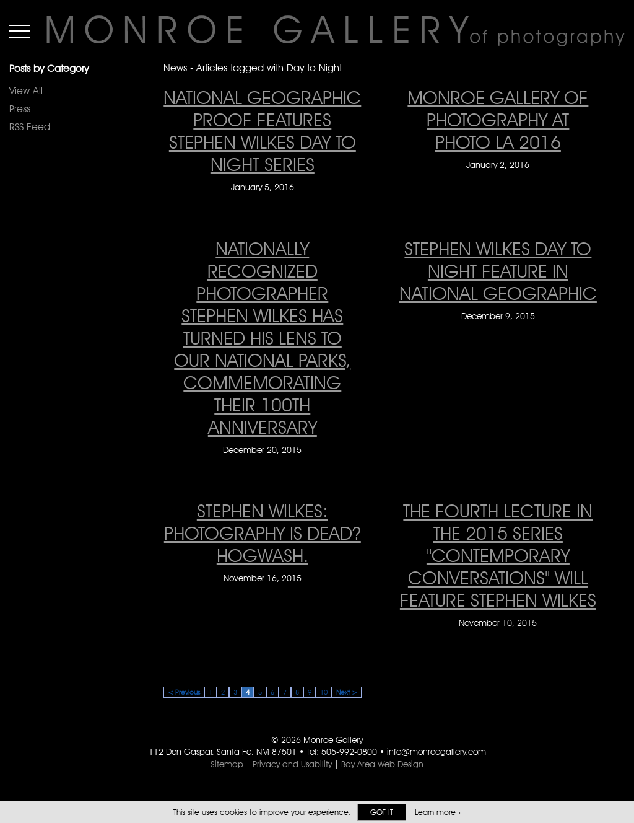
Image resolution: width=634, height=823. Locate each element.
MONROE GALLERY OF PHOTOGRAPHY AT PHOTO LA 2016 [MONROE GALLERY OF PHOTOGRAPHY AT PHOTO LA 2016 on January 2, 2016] (497, 119)
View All (26, 91)
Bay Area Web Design (382, 764)
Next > (346, 692)
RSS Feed (29, 127)
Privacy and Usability (292, 764)
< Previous (184, 692)
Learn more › (438, 812)
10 (324, 692)
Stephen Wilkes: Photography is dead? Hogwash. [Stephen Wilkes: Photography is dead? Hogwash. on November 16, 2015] (262, 533)
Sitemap (227, 764)
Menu (19, 30)
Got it (381, 812)
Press (19, 109)
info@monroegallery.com (436, 752)
